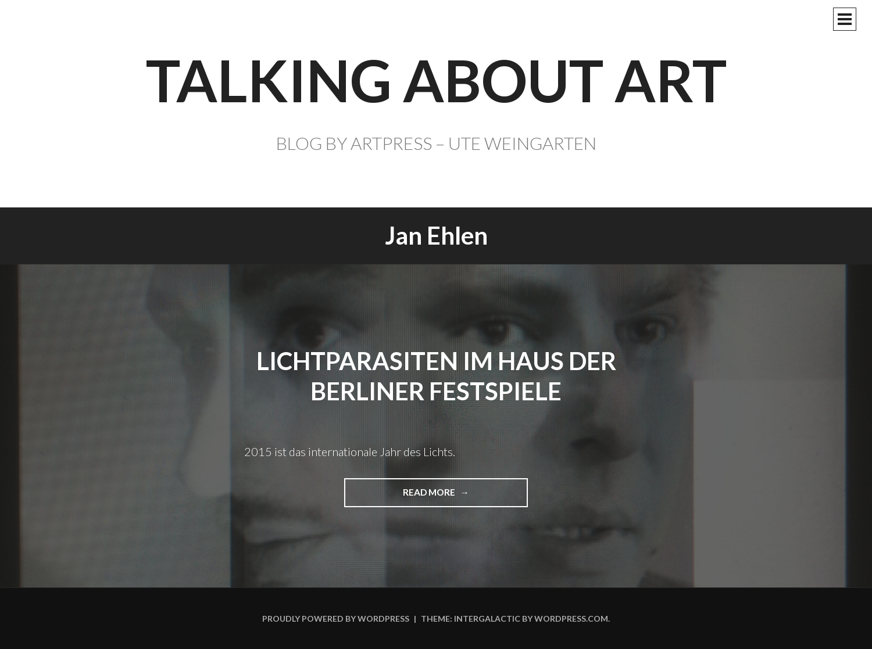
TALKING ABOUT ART (436, 79)
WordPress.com (571, 618)
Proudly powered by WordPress (335, 618)
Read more (434, 496)
